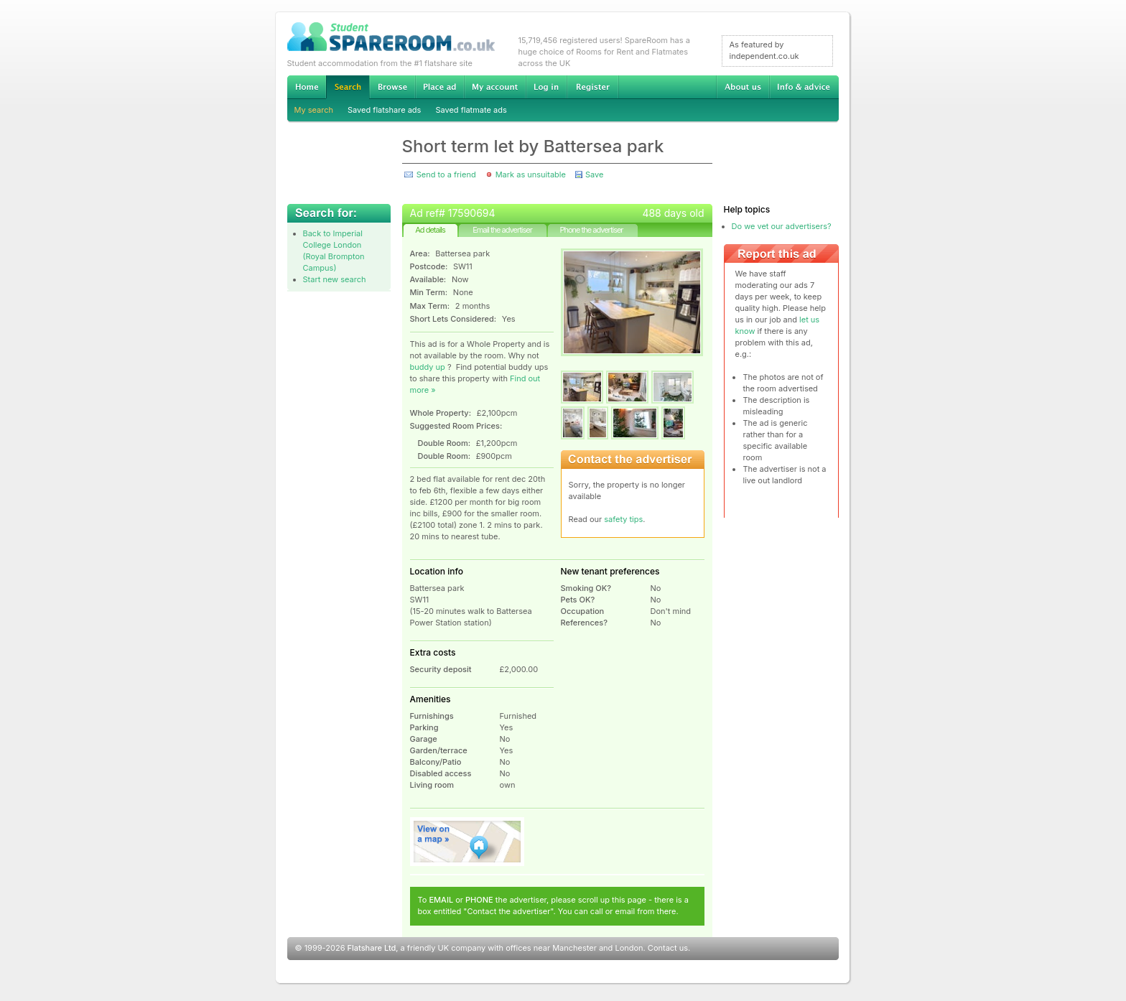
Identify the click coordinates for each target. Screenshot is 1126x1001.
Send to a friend (446, 174)
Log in (546, 86)
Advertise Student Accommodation (439, 86)
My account (495, 86)
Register (593, 86)
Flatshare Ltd (372, 948)
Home (306, 86)
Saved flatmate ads (470, 110)
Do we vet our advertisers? (782, 226)
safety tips (623, 519)
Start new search (334, 279)
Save (594, 174)
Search (347, 87)
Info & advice (804, 86)
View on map (467, 841)
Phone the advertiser (591, 230)
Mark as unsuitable (530, 174)
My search (314, 110)
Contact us (668, 948)
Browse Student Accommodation (392, 86)
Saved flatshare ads (384, 110)
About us (742, 86)
